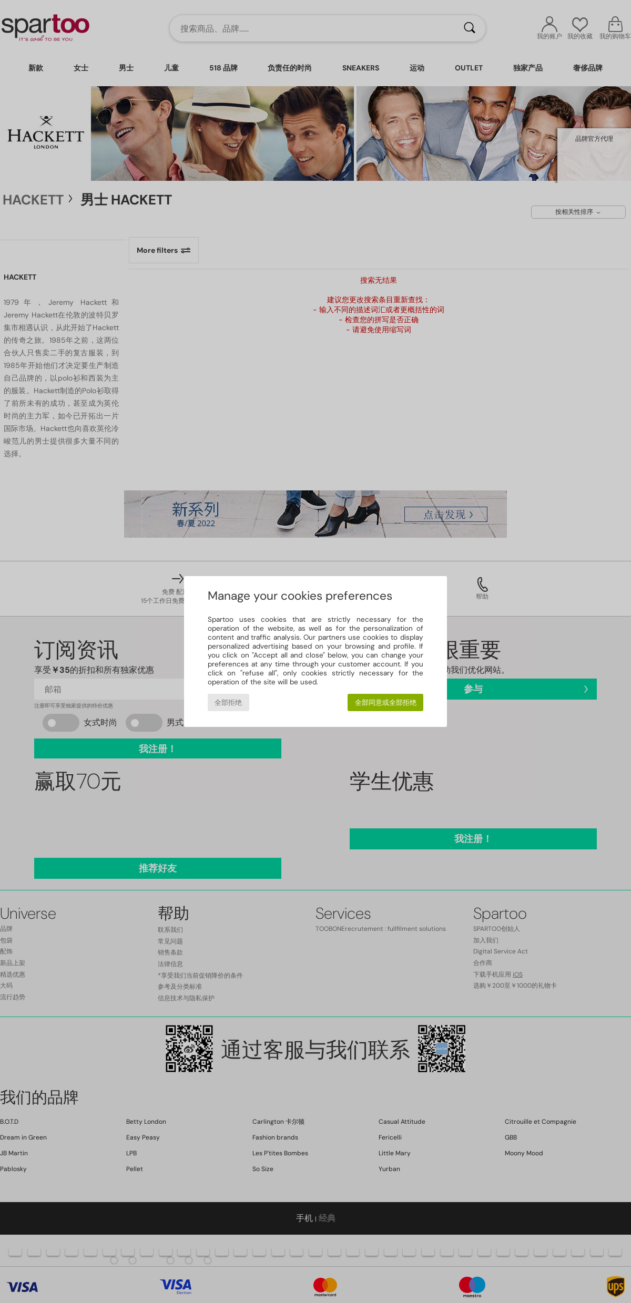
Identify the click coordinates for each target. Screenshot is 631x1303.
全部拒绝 (228, 702)
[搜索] (469, 28)
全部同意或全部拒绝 (385, 702)
